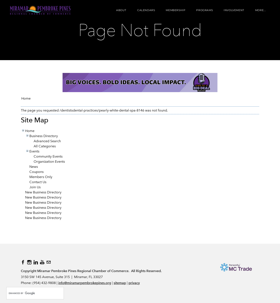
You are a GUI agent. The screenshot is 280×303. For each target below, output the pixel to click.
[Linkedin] (36, 262)
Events (34, 151)
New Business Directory (43, 192)
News (33, 167)
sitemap (120, 283)
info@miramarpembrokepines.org (84, 283)
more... (260, 10)
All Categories (45, 146)
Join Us (35, 187)
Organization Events (49, 161)
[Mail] (48, 262)
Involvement (234, 10)
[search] (31, 293)
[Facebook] (23, 262)
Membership (175, 10)
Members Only (40, 177)
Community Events (48, 156)
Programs (204, 10)
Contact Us (37, 182)
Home (26, 98)
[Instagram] (29, 262)
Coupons (36, 172)
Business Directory (43, 136)
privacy (134, 283)
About (121, 10)
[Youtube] (42, 262)
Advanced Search (47, 141)
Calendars (146, 10)
